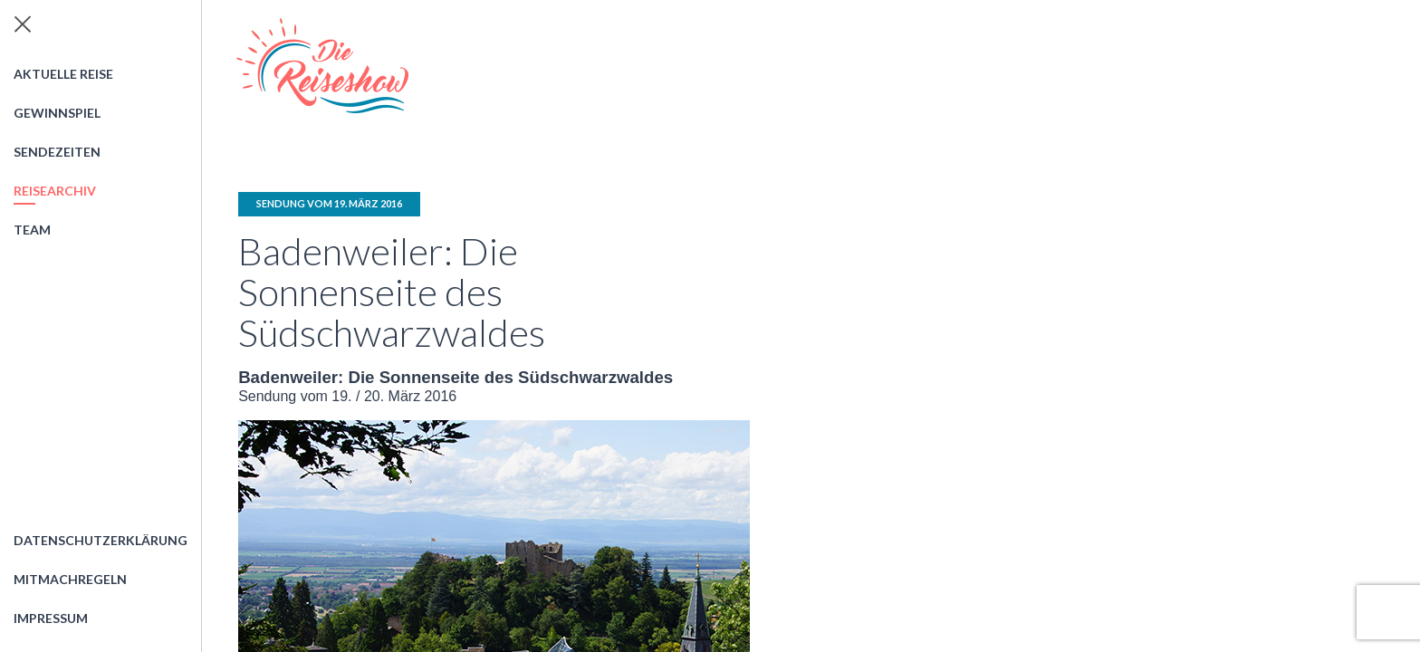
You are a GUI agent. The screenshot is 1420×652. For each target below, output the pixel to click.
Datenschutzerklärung (100, 540)
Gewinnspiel (57, 112)
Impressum (51, 618)
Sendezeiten (57, 151)
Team (32, 229)
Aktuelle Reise (63, 74)
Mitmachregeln (70, 579)
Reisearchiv (55, 190)
